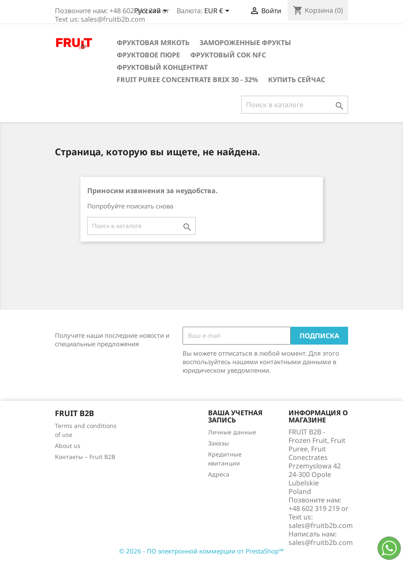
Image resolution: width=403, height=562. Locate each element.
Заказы (218, 443)
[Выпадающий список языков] (152, 11)
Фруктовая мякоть (153, 42)
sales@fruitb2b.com (321, 542)
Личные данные (232, 432)
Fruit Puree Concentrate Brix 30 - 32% (187, 79)
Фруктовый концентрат (162, 67)
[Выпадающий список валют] (218, 11)
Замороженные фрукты (245, 42)
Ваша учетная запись (235, 416)
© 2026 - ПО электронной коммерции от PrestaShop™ (201, 551)
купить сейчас (296, 79)
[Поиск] (294, 105)
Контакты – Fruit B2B (85, 457)
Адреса (218, 474)
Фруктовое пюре (148, 55)
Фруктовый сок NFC (228, 55)
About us (67, 446)
